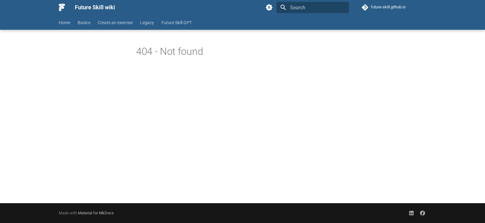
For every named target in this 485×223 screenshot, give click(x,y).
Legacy (147, 22)
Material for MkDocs (96, 213)
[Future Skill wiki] (61, 7)
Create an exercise (115, 22)
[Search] (313, 7)
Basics (84, 22)
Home (64, 22)
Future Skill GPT (176, 22)
